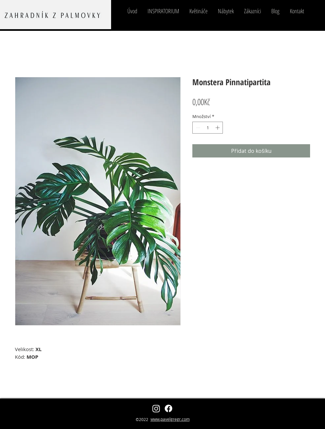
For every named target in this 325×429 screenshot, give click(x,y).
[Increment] (218, 127)
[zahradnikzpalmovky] (156, 408)
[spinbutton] (207, 127)
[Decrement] (197, 127)
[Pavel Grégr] (168, 408)
